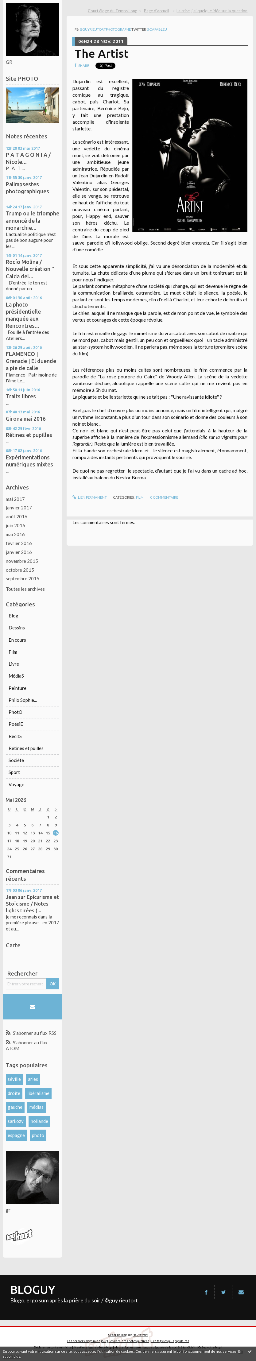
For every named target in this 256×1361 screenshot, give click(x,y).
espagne (16, 1135)
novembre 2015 (22, 561)
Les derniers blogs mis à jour (87, 1341)
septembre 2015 (22, 578)
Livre (14, 664)
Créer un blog (117, 1334)
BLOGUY (32, 1289)
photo (38, 1135)
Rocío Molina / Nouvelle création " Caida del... (30, 269)
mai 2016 (15, 534)
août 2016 (16, 516)
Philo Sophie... (23, 700)
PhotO (15, 712)
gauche (15, 1107)
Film (13, 652)
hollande (39, 1121)
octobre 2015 (20, 570)
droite (14, 1093)
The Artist (102, 53)
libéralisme (38, 1093)
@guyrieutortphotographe (105, 29)
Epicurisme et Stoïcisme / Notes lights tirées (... (32, 903)
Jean (11, 897)
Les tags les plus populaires (170, 1341)
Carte (13, 945)
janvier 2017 (19, 507)
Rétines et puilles (26, 748)
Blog (13, 615)
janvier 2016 (19, 552)
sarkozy (16, 1121)
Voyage (16, 784)
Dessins (17, 627)
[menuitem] (115, 11)
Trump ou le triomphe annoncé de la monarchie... (32, 220)
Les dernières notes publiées (129, 1341)
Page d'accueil (156, 10)
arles (33, 1079)
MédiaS (16, 676)
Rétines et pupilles (29, 435)
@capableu (157, 29)
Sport (14, 772)
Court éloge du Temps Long (112, 10)
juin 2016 (15, 525)
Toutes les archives (25, 589)
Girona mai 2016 (26, 419)
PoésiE (16, 724)
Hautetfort (140, 1334)
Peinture (17, 688)
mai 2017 (15, 499)
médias (36, 1107)
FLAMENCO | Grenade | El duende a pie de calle (31, 361)
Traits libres (21, 396)
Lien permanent (89, 497)
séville (14, 1079)
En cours (17, 640)
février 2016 (19, 543)
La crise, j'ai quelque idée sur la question (211, 10)
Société (16, 760)
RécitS (15, 736)
